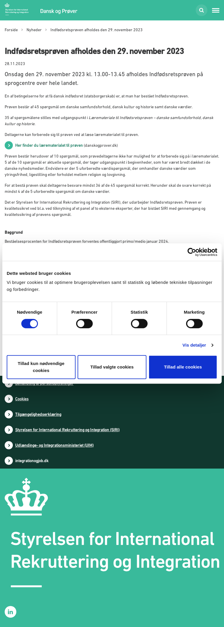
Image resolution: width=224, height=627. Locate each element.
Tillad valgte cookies (112, 366)
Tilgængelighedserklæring (38, 414)
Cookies (22, 399)
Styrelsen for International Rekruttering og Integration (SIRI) (67, 429)
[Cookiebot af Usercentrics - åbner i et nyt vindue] (191, 252)
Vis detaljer (194, 345)
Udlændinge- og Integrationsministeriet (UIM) (54, 445)
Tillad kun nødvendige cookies (41, 367)
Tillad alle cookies (183, 366)
